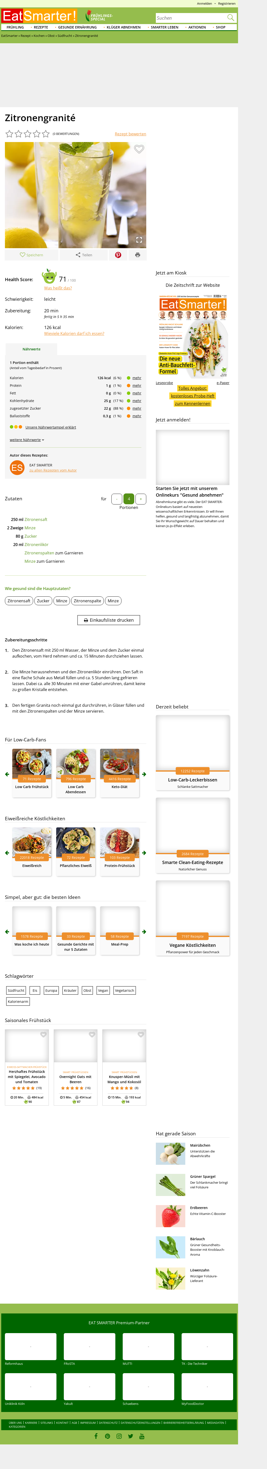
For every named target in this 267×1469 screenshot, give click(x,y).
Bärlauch (197, 1239)
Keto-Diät (120, 786)
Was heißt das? (58, 288)
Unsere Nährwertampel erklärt (51, 427)
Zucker (31, 536)
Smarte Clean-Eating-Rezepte (192, 862)
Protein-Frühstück (120, 865)
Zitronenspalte (87, 601)
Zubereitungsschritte (26, 640)
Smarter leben (164, 27)
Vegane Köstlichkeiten (193, 945)
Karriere (31, 1423)
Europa (51, 990)
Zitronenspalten (39, 553)
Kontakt (62, 1423)
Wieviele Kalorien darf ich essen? (74, 333)
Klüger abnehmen (124, 27)
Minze (30, 528)
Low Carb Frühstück (32, 786)
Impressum (88, 1423)
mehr (137, 377)
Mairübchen (200, 1145)
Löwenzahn (199, 1270)
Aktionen (197, 27)
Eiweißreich (31, 865)
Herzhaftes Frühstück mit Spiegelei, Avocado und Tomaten (27, 1076)
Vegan (103, 990)
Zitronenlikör (37, 544)
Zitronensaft (36, 519)
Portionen (129, 507)
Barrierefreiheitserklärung (183, 1423)
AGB (74, 1423)
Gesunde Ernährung (77, 27)
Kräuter (70, 990)
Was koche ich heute (31, 944)
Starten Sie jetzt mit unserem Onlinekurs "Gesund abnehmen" (192, 464)
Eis (35, 990)
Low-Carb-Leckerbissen (192, 780)
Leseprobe (164, 382)
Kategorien (17, 1426)
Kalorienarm (18, 1001)
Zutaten (13, 498)
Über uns (15, 1423)
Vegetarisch (124, 990)
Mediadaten (215, 1423)
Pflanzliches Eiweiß (76, 865)
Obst (87, 990)
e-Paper (223, 382)
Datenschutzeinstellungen (140, 1423)
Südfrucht (16, 990)
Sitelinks (46, 1423)
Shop (221, 27)
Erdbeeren (199, 1207)
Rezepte (41, 27)
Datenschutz (108, 1423)
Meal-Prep (119, 944)
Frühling (15, 27)
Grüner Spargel (202, 1176)
